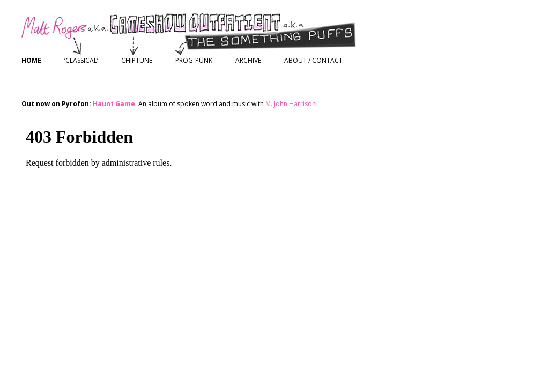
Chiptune (136, 60)
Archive (248, 60)
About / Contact (313, 60)
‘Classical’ (81, 60)
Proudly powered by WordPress (70, 264)
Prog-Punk (193, 60)
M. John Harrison (290, 103)
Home (31, 60)
